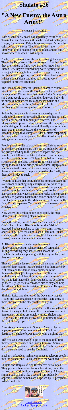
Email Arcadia (34, 402)
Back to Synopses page (34, 405)
